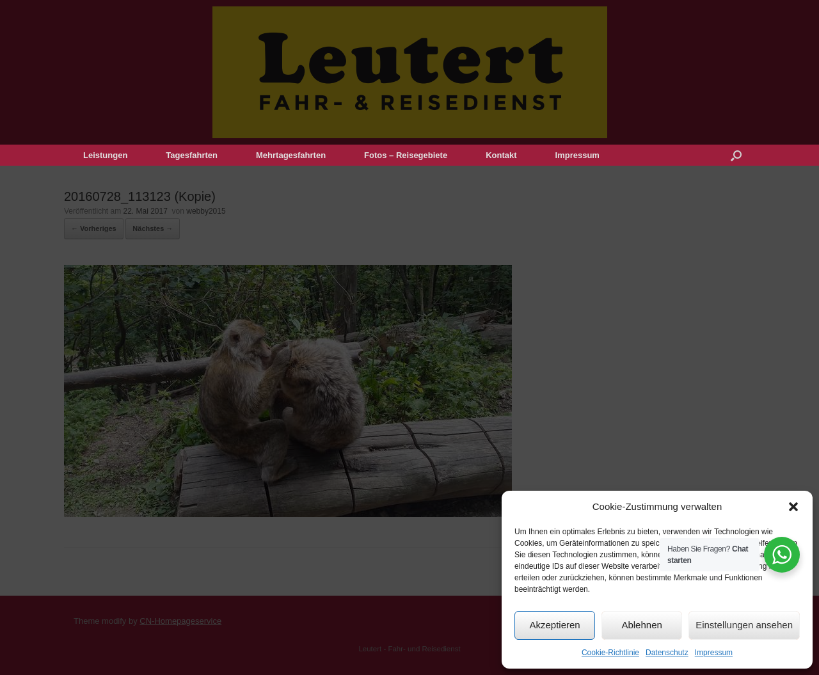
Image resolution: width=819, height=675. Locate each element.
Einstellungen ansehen (744, 624)
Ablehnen (641, 624)
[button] (793, 506)
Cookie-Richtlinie (610, 652)
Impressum (714, 652)
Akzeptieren (554, 624)
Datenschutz (667, 652)
